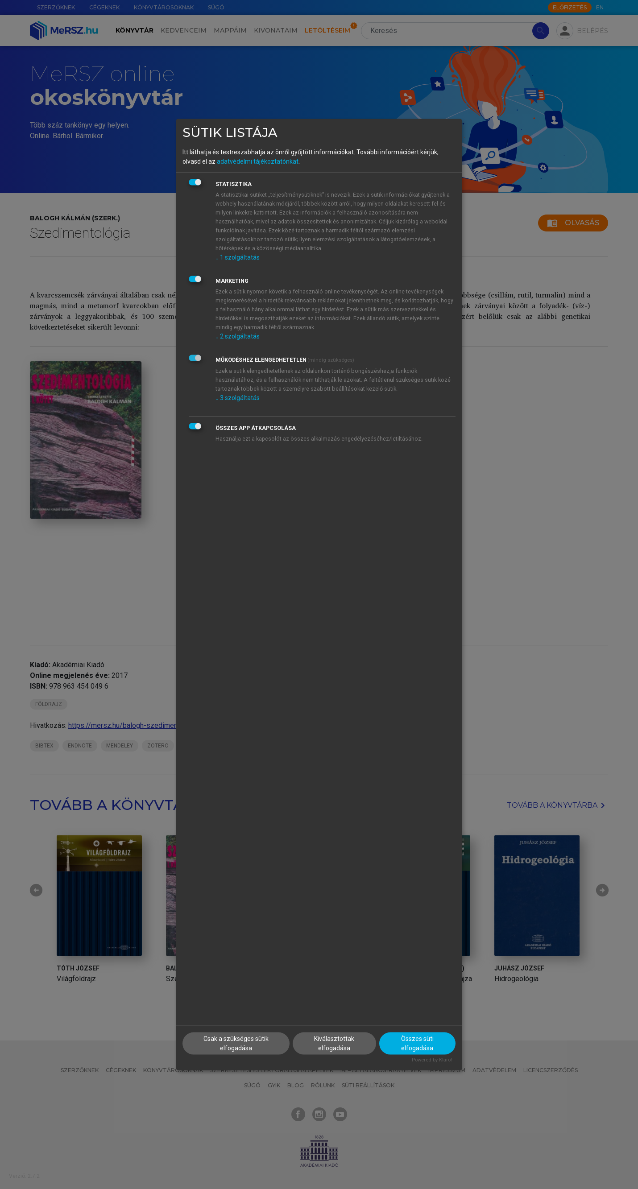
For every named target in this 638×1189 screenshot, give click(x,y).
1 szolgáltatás (237, 256)
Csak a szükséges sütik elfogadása (236, 1043)
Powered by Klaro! (432, 1060)
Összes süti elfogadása (417, 1043)
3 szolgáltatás (237, 397)
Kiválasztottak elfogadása (334, 1043)
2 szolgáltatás (237, 335)
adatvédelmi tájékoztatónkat (257, 161)
